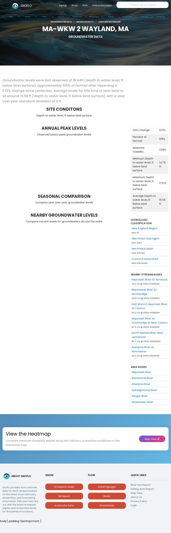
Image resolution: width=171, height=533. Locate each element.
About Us (136, 497)
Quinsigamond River (144, 390)
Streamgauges (107, 486)
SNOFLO (26, 6)
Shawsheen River (142, 402)
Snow (75, 5)
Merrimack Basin (142, 250)
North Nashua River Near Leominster (147, 337)
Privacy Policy (139, 501)
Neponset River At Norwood (149, 281)
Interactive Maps (102, 5)
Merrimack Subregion (145, 240)
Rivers (107, 496)
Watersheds (107, 505)
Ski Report (64, 496)
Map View (152, 439)
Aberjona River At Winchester (145, 351)
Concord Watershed (145, 261)
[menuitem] (63, 6)
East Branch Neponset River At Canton (150, 308)
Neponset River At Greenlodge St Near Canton (150, 322)
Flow (85, 5)
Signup (63, 5)
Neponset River (141, 372)
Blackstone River (142, 378)
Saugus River (140, 396)
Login (134, 505)
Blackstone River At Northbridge (146, 294)
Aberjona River (141, 384)
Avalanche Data (64, 505)
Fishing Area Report (142, 489)
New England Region (145, 230)
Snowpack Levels (64, 486)
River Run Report (141, 485)
